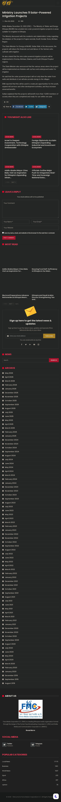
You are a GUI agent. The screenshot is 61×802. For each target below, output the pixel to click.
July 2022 (9, 554)
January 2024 (10, 483)
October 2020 (11, 636)
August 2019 (10, 683)
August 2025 (10, 408)
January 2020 (10, 671)
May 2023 (9, 514)
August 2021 (10, 597)
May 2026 (9, 373)
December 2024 (11, 440)
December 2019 (11, 675)
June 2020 (9, 652)
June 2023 (9, 510)
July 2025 (9, 412)
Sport (4, 775)
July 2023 (9, 506)
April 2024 (9, 471)
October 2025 (11, 400)
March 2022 (10, 569)
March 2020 (10, 664)
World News (6, 771)
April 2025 (9, 424)
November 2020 (11, 632)
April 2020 (9, 660)
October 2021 (10, 589)
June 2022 (9, 558)
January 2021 (10, 624)
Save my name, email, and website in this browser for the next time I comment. (29, 233)
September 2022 (12, 546)
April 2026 (9, 377)
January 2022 (10, 577)
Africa (4, 780)
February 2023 (11, 526)
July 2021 (8, 601)
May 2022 (9, 562)
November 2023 (11, 491)
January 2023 (10, 530)
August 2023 (10, 503)
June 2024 (9, 463)
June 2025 (9, 416)
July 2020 (9, 648)
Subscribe (49, 336)
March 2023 (10, 522)
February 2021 (10, 620)
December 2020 (11, 628)
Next (14, 182)
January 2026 (10, 389)
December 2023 (11, 487)
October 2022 (11, 542)
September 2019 (11, 679)
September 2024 (12, 451)
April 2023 (9, 518)
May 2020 (9, 656)
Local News (9, 137)
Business (5, 766)
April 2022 (9, 565)
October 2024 (11, 448)
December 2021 (11, 581)
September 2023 (12, 499)
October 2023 (11, 495)
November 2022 (11, 538)
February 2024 (11, 479)
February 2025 (11, 432)
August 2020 (10, 644)
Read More (30, 730)
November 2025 (11, 397)
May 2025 (9, 420)
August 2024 (10, 455)
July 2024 (9, 459)
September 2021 (11, 593)
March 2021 (9, 616)
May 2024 (9, 467)
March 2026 (10, 381)
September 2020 (12, 640)
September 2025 (12, 404)
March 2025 (10, 428)
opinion (4, 785)
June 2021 (9, 605)
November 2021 (11, 585)
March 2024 (10, 475)
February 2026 (11, 385)
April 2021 (9, 613)
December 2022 (11, 534)
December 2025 (11, 393)
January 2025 (10, 436)
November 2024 (11, 444)
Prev (7, 182)
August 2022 (10, 550)
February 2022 (11, 573)
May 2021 (9, 609)
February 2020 (11, 667)
